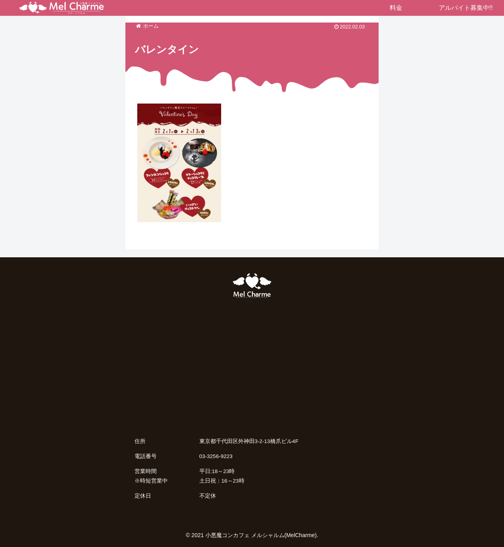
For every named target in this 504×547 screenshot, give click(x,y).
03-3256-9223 (216, 456)
